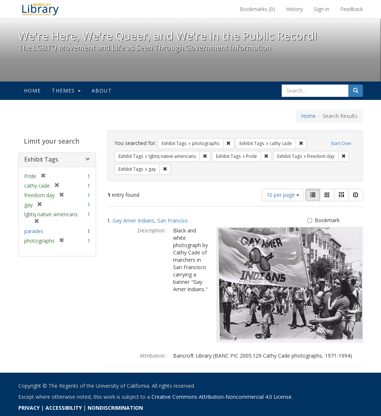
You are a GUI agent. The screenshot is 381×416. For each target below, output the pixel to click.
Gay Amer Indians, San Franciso (150, 220)
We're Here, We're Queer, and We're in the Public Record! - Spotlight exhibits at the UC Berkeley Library (40, 9)
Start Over (341, 143)
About (102, 90)
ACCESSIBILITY (63, 407)
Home (32, 90)
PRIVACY (29, 407)
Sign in (321, 9)
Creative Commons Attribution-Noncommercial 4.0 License (221, 396)
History (294, 9)
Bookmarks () (257, 9)
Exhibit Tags (41, 159)
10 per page (283, 194)
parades (33, 231)
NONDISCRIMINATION (115, 407)
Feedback (351, 9)
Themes (66, 90)
